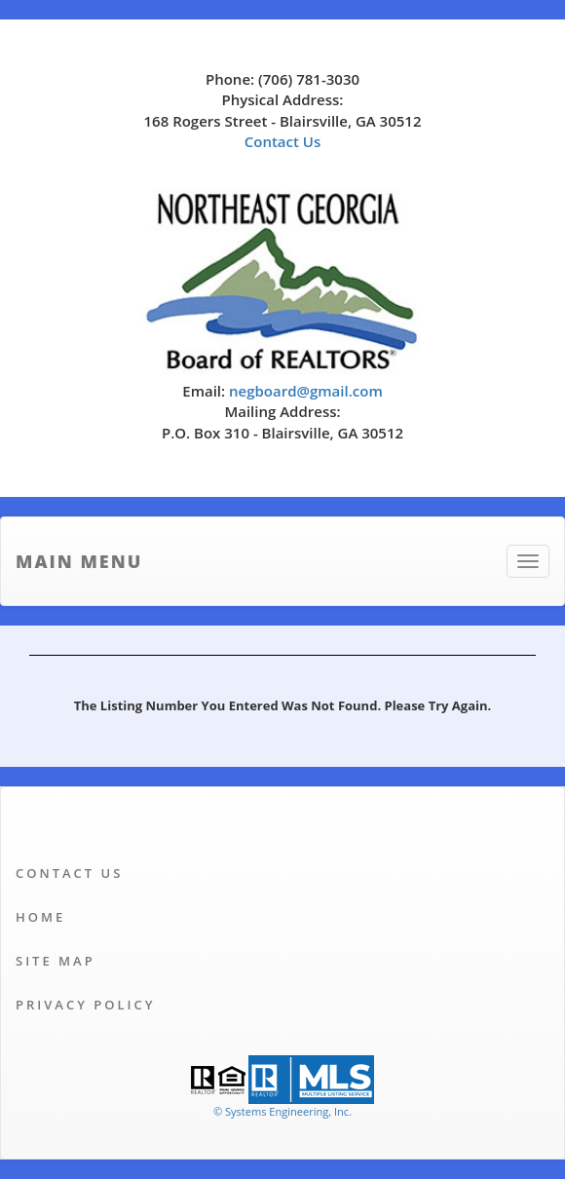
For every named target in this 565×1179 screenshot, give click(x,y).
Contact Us (283, 141)
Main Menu (79, 561)
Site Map (55, 961)
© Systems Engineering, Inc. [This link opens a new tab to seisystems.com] (282, 1111)
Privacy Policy (85, 1004)
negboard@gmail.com (306, 390)
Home (40, 917)
